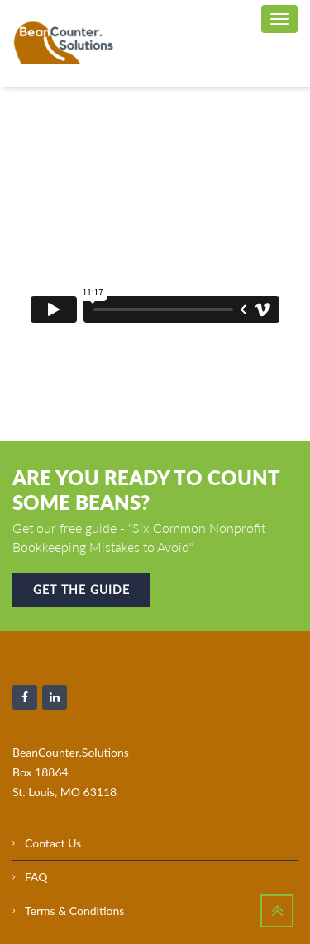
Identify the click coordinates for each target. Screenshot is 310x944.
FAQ (36, 877)
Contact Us (53, 843)
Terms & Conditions (74, 911)
